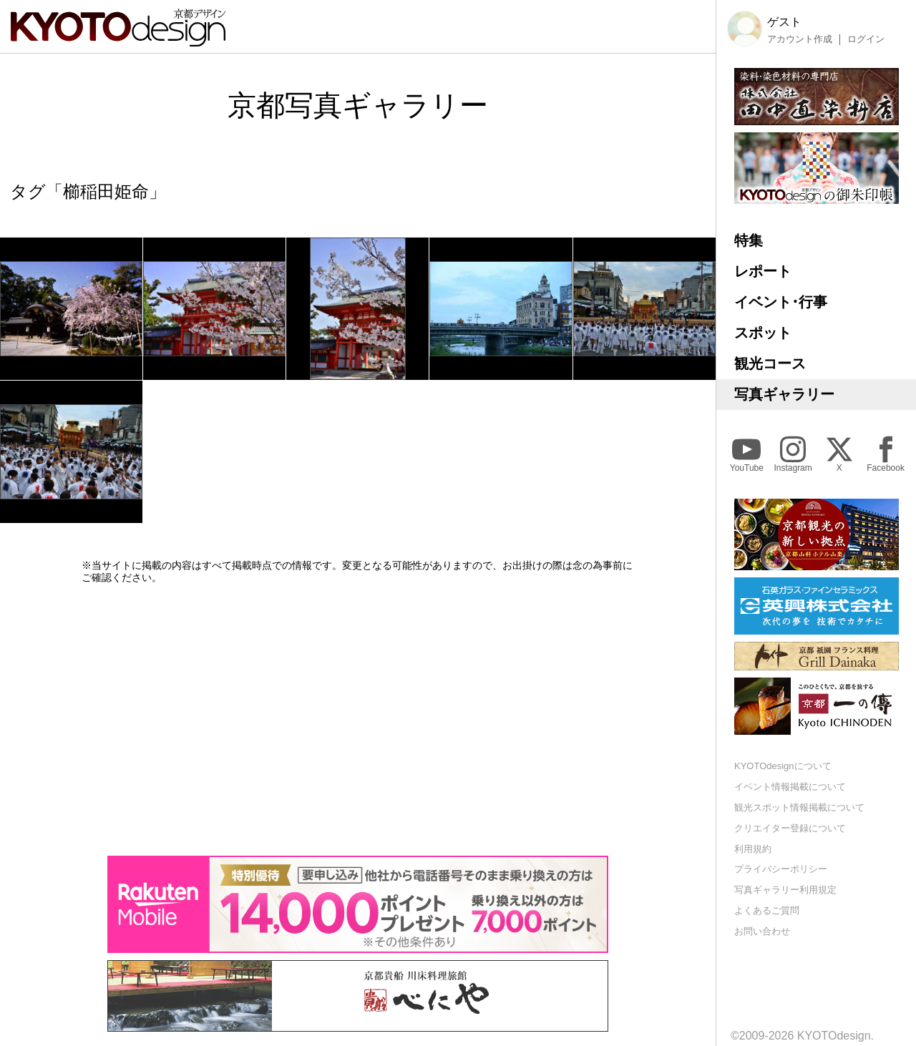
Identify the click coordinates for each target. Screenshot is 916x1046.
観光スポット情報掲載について (799, 807)
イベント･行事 (780, 302)
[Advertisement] (358, 720)
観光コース (770, 363)
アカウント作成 (799, 39)
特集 (748, 240)
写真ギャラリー (784, 394)
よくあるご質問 (766, 910)
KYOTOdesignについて (783, 766)
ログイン (866, 39)
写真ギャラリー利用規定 (785, 889)
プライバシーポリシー (780, 869)
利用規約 (752, 849)
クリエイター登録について (790, 828)
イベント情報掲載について (790, 786)
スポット (762, 333)
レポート (762, 271)
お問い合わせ (762, 931)
